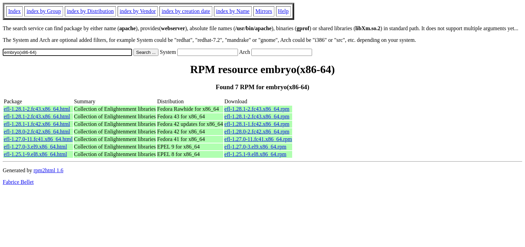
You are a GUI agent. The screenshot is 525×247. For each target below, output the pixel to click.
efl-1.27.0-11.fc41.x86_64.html (38, 139)
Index (14, 11)
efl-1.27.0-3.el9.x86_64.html (35, 147)
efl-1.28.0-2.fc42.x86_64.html (37, 131)
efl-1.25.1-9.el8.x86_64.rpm (255, 154)
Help (283, 11)
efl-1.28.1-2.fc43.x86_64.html (37, 109)
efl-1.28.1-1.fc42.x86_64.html (37, 124)
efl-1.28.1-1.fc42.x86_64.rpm (256, 124)
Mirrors (263, 11)
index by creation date (186, 11)
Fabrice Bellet (18, 182)
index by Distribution (90, 11)
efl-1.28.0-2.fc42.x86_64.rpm (256, 131)
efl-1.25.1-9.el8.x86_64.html (35, 154)
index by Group (43, 11)
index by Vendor (138, 11)
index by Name (233, 11)
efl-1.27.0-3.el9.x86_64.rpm (255, 147)
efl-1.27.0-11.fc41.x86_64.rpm (258, 139)
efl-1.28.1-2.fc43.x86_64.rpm (256, 109)
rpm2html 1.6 (48, 170)
